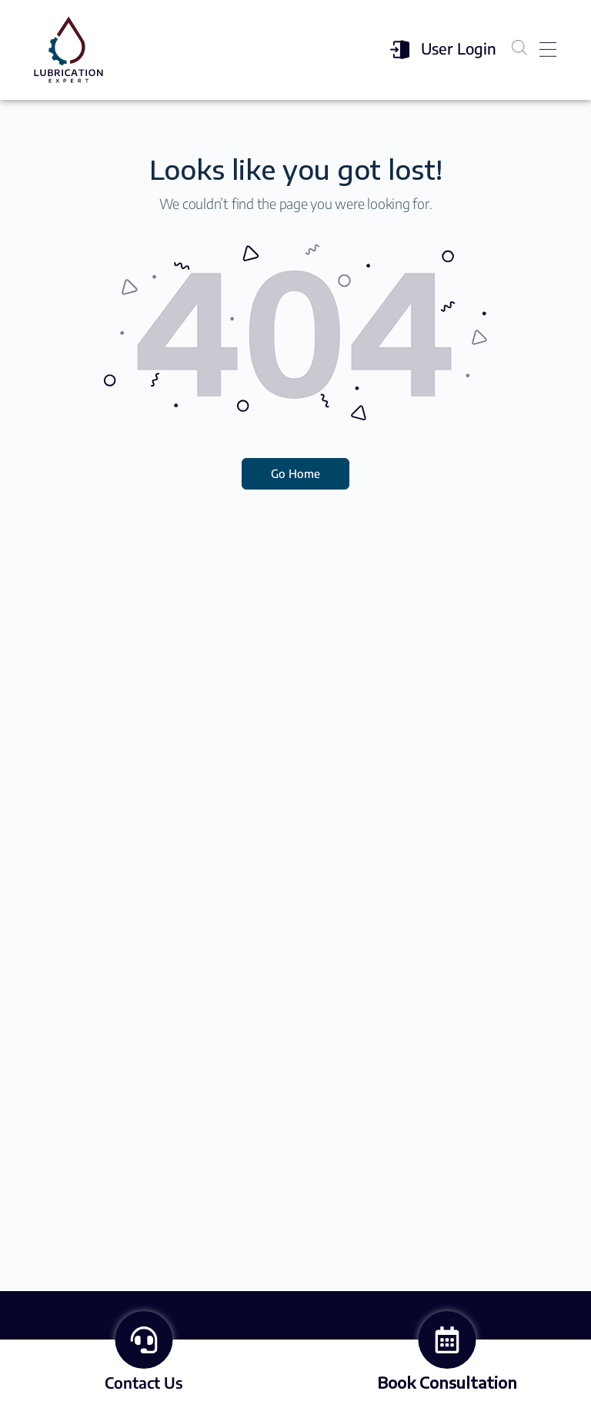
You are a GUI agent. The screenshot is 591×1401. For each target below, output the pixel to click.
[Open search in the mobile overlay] (519, 47)
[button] (547, 50)
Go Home (295, 473)
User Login (458, 48)
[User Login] (397, 49)
